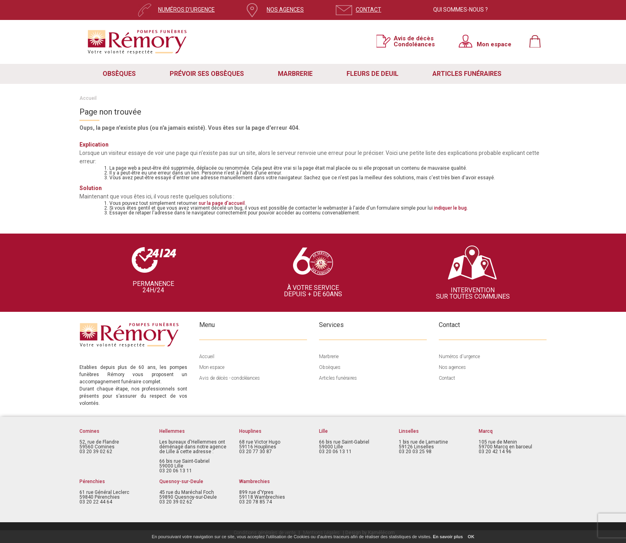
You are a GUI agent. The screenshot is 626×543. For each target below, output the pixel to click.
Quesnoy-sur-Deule (181, 481)
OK (471, 536)
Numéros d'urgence (459, 356)
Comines (89, 431)
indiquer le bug (450, 208)
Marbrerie (329, 356)
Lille (323, 431)
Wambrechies (254, 481)
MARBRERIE (295, 73)
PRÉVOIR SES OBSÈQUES (207, 73)
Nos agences (452, 367)
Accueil (88, 98)
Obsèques (330, 367)
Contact (447, 378)
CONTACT (368, 9)
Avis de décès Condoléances (414, 41)
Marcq (486, 431)
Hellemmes (172, 431)
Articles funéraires (338, 378)
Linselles (409, 431)
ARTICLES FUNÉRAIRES (466, 73)
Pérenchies (92, 481)
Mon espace (494, 44)
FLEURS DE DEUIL (372, 73)
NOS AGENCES (285, 9)
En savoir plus (448, 536)
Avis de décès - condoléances (229, 378)
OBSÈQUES (119, 73)
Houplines (250, 431)
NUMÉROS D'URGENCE (186, 9)
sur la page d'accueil (221, 203)
